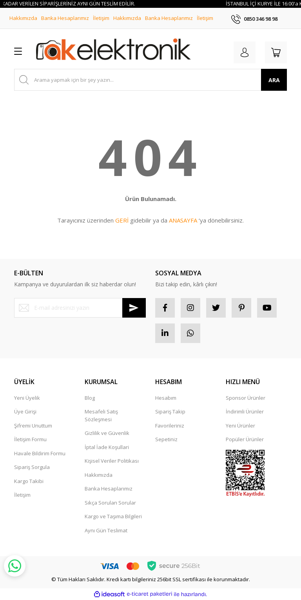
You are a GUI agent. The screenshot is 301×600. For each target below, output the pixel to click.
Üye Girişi (25, 411)
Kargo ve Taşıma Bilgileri (113, 516)
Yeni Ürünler (240, 425)
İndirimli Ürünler (245, 411)
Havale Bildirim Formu (39, 453)
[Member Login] (245, 52)
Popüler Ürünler (245, 439)
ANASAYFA (183, 220)
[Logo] (113, 50)
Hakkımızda (23, 18)
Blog (90, 397)
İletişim (101, 18)
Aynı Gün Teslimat (106, 530)
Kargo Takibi (29, 481)
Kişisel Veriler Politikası (112, 460)
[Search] (150, 80)
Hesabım (165, 397)
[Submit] (134, 308)
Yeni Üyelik (27, 397)
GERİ (122, 220)
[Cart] (276, 52)
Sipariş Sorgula (32, 467)
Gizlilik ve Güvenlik (107, 433)
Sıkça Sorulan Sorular (110, 502)
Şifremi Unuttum (33, 425)
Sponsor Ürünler (245, 397)
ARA (274, 80)
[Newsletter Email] (80, 308)
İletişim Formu (30, 439)
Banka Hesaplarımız (65, 18)
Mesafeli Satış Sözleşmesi (101, 415)
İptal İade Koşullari (107, 447)
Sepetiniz (166, 439)
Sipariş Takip (170, 411)
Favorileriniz (169, 425)
